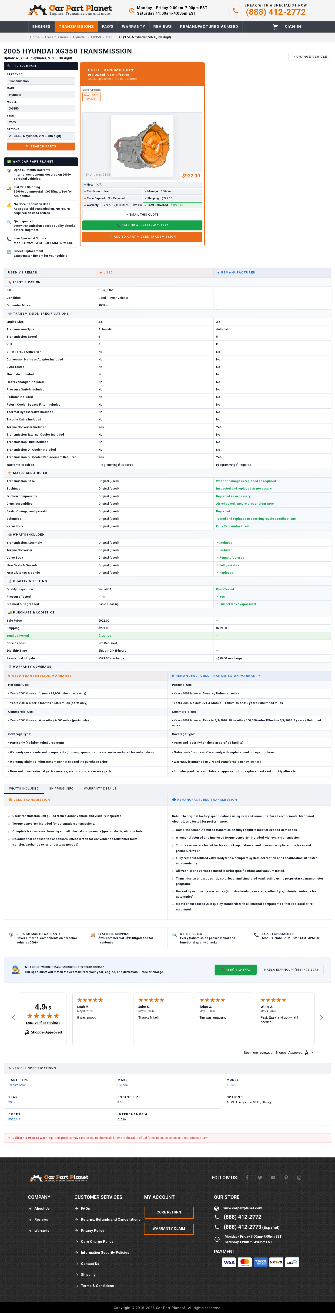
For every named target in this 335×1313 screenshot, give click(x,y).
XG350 (231, 1085)
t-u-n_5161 (91, 97)
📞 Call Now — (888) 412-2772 (142, 225)
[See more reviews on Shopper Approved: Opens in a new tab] (273, 1052)
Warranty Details (100, 788)
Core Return (169, 1212)
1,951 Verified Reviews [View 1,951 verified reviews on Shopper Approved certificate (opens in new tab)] (43, 1022)
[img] (43, 1016)
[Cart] (275, 27)
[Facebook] (247, 1178)
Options (13, 129)
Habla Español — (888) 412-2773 (291, 969)
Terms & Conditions (94, 1286)
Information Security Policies (101, 1252)
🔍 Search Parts (41, 146)
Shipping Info (61, 788)
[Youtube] (273, 1178)
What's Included (24, 788)
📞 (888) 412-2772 (235, 969)
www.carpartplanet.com (243, 1208)
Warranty (38, 1231)
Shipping (85, 1275)
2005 (11, 1102)
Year (10, 115)
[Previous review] (14, 1018)
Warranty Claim (169, 1228)
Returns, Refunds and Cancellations (107, 1219)
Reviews (38, 1219)
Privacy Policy (89, 1231)
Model (12, 101)
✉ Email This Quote (142, 214)
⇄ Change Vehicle (309, 56)
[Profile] (293, 27)
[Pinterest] (286, 1178)
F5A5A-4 (14, 1119)
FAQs (82, 1208)
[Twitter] (260, 1178)
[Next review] (321, 1018)
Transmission (17, 1085)
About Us (39, 1208)
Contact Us (86, 1264)
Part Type (14, 74)
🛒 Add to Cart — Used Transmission (142, 236)
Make (11, 88)
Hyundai (122, 1085)
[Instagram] (299, 1178)
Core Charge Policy (93, 1242)
